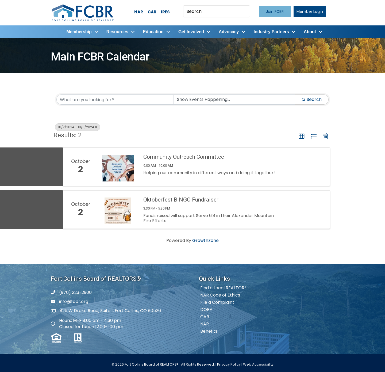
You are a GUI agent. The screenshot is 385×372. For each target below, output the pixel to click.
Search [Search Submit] (312, 99)
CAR (152, 12)
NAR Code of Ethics (220, 294)
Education (152, 31)
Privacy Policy (229, 363)
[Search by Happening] (234, 99)
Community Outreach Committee (183, 156)
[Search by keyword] (115, 99)
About (309, 31)
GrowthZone (205, 240)
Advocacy (228, 31)
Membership (78, 31)
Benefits (208, 331)
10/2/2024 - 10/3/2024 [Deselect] (77, 126)
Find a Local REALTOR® (223, 287)
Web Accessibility (258, 363)
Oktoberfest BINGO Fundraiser (180, 199)
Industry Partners (270, 31)
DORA (206, 309)
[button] (275, 11)
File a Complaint (217, 302)
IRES (165, 12)
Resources (117, 31)
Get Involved (190, 31)
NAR (138, 12)
